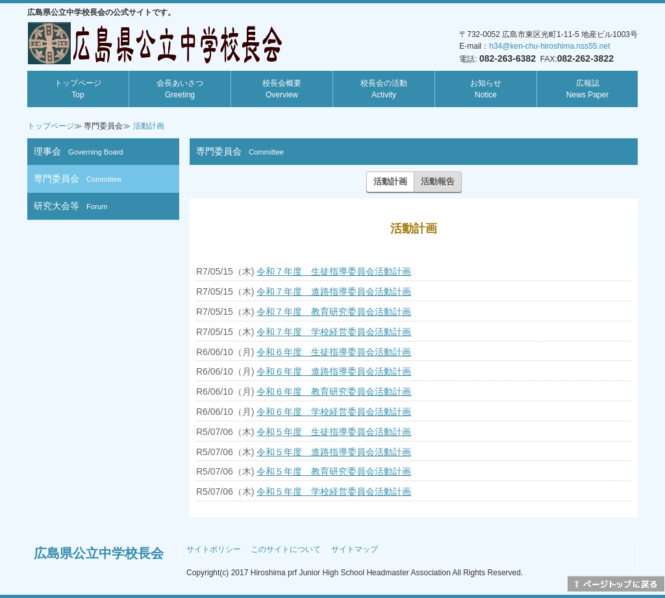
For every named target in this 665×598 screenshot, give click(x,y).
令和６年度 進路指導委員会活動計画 (334, 371)
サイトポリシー (213, 549)
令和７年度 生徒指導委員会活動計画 (334, 271)
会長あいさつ (180, 89)
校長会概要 (281, 89)
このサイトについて (286, 549)
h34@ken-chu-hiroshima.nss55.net (549, 46)
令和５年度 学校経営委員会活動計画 (334, 491)
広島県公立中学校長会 (99, 553)
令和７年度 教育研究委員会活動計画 (334, 311)
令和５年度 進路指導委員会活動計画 (334, 452)
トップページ (78, 89)
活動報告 (438, 181)
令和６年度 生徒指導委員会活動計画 (334, 352)
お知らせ (485, 89)
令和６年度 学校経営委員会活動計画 (334, 411)
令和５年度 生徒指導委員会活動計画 (334, 432)
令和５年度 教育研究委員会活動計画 (334, 471)
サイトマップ (354, 549)
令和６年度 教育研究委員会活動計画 (334, 391)
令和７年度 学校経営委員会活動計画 (334, 332)
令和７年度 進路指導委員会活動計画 (334, 291)
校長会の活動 (383, 89)
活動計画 (148, 126)
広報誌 (587, 89)
